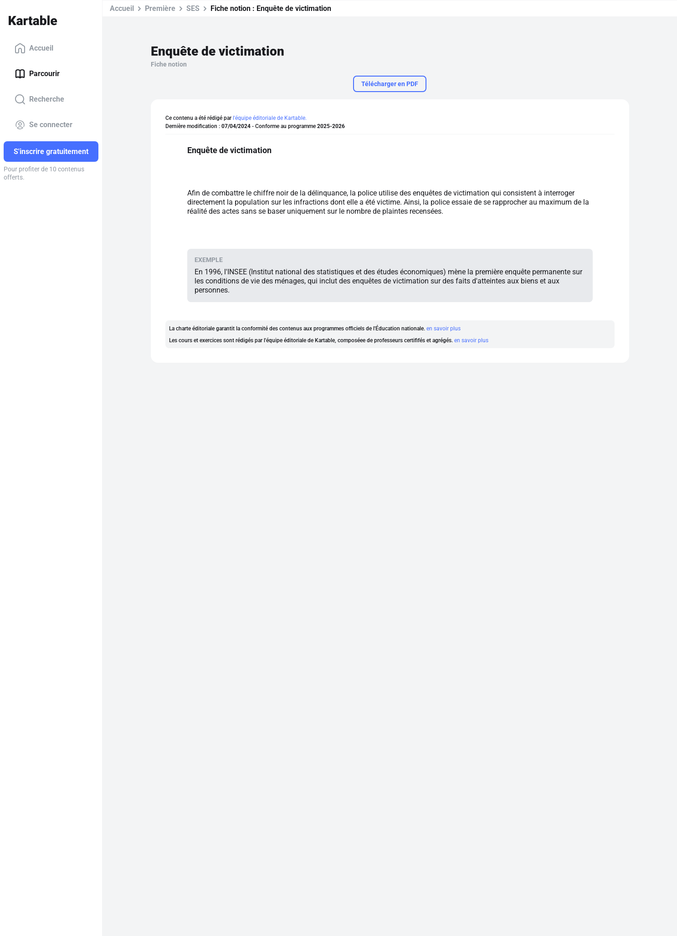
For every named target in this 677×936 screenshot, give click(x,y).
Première (160, 8)
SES (193, 8)
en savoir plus (443, 328)
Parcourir (37, 73)
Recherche (39, 99)
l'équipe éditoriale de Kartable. (270, 118)
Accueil (34, 48)
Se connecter (43, 124)
